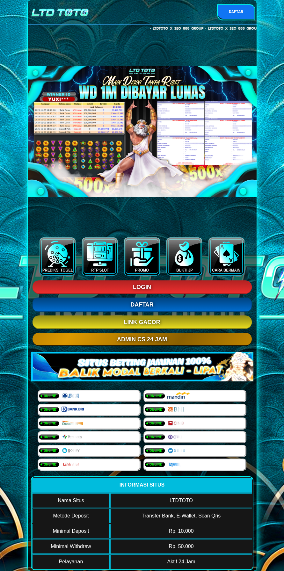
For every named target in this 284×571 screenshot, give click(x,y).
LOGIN (142, 287)
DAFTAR (236, 12)
